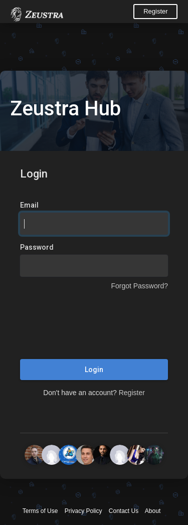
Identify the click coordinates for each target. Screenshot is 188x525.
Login (94, 370)
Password (37, 247)
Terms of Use (40, 510)
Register (155, 11)
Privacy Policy (83, 510)
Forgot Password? (139, 286)
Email (29, 205)
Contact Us (123, 510)
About (152, 510)
